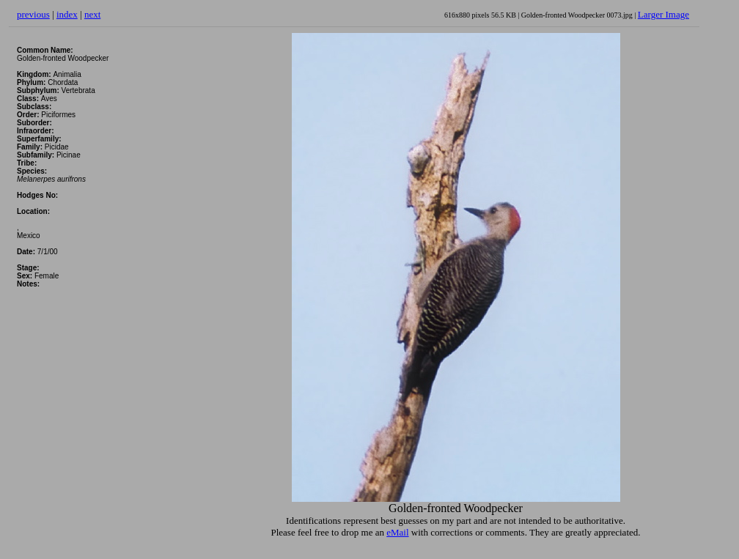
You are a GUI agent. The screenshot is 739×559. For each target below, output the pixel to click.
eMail (397, 532)
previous (33, 14)
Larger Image (663, 14)
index (67, 14)
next (92, 14)
